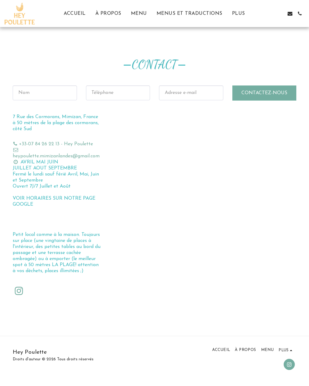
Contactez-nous (264, 93)
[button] (270, 13)
